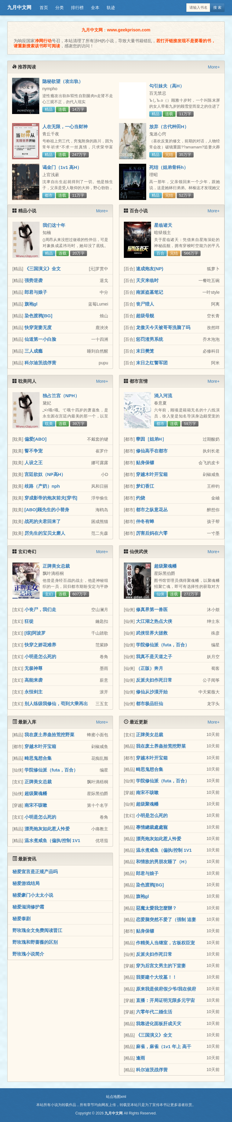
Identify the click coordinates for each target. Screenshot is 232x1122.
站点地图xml (116, 1097)
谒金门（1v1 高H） (62, 167)
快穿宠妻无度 (38, 327)
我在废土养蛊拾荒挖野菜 (49, 734)
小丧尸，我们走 (40, 609)
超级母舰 (145, 315)
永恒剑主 (33, 691)
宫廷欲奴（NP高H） (45, 474)
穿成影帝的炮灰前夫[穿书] (50, 497)
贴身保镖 (145, 462)
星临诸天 (163, 225)
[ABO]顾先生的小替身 (46, 509)
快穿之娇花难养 (40, 644)
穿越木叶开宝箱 (152, 474)
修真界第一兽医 (152, 609)
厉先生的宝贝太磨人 (44, 533)
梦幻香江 (145, 486)
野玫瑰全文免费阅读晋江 (37, 930)
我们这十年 (54, 225)
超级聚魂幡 (165, 566)
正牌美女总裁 (56, 566)
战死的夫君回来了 (42, 521)
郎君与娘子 (35, 292)
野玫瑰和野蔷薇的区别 (35, 942)
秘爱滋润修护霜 (28, 906)
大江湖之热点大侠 (154, 621)
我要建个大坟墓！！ (156, 977)
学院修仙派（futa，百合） (163, 644)
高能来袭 (33, 680)
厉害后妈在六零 (152, 533)
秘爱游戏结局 (26, 883)
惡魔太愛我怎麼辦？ (156, 908)
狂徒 (29, 621)
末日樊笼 (145, 350)
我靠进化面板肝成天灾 (158, 1023)
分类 (59, 7)
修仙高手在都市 (152, 450)
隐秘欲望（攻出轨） (62, 81)
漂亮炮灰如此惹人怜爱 (47, 828)
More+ (214, 67)
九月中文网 (19, 7)
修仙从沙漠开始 (152, 691)
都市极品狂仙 (149, 703)
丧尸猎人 (145, 303)
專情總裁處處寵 (152, 827)
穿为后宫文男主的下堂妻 (161, 965)
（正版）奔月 (149, 668)
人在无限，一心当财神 (65, 126)
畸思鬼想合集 (38, 758)
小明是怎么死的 (40, 656)
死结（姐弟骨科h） (168, 167)
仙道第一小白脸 (40, 339)
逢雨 (140, 1057)
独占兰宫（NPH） (61, 395)
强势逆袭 (33, 280)
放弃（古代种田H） (169, 126)
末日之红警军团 (152, 362)
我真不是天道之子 (154, 656)
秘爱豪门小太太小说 (32, 895)
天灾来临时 (147, 280)
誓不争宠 (33, 450)
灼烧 (140, 497)
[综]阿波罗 (35, 632)
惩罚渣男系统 (149, 339)
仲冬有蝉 (145, 521)
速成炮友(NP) (149, 268)
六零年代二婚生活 (154, 1011)
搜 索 (217, 7)
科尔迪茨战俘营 (40, 362)
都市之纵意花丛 (152, 509)
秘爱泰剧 (21, 918)
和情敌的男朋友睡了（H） (162, 861)
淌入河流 (163, 395)
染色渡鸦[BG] (38, 315)
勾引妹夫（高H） (166, 85)
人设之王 (33, 462)
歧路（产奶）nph (42, 486)
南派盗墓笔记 (149, 292)
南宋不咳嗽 (35, 805)
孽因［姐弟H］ (151, 439)
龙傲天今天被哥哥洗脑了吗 (163, 327)
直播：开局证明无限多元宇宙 (165, 1000)
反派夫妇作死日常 (154, 680)
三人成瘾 (33, 350)
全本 (95, 7)
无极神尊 (33, 668)
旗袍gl (30, 303)
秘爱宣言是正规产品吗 (35, 871)
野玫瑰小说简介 (28, 953)
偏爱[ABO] (35, 439)
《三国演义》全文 (42, 268)
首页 (44, 7)
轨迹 (111, 7)
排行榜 (77, 7)
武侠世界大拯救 (152, 632)
